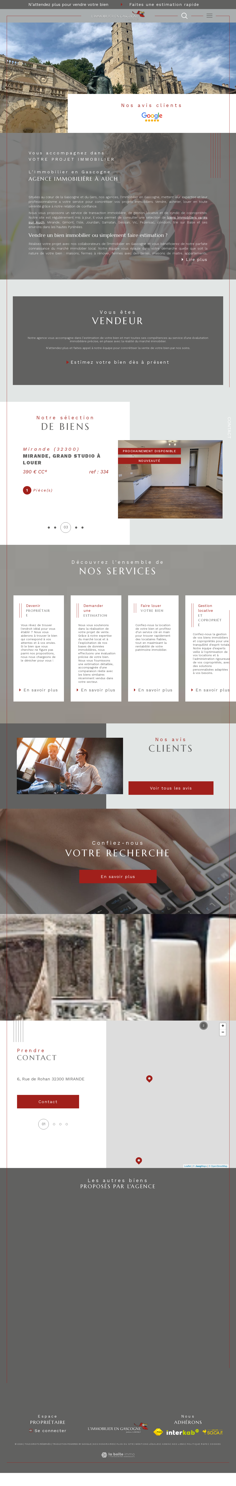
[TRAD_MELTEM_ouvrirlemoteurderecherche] (184, 15)
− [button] (222, 1032)
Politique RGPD (197, 1444)
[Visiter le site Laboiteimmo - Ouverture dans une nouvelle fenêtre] (118, 1460)
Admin (166, 1444)
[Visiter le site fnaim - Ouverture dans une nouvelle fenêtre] (158, 1432)
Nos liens (178, 1444)
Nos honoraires (104, 1444)
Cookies (215, 1444)
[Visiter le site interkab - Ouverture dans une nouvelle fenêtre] (183, 1432)
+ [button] (222, 1026)
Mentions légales (147, 1444)
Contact (229, 428)
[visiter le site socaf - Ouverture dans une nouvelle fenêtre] (212, 1432)
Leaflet (187, 1166)
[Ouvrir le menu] (209, 16)
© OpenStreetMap (218, 1166)
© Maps (200, 1166)
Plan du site (125, 1444)
